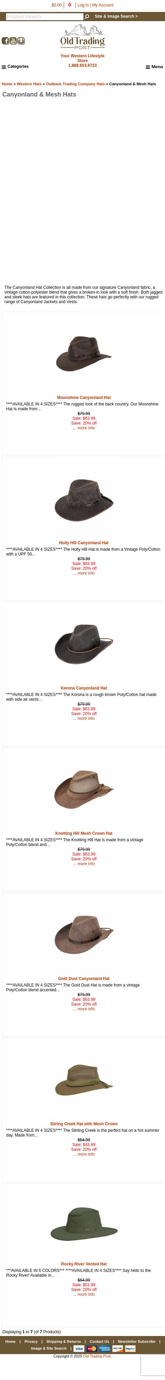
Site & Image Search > (116, 16)
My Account (102, 5)
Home (7, 84)
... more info (84, 428)
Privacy (31, 1341)
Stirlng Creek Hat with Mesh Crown (84, 1124)
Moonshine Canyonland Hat (83, 397)
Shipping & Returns (63, 1341)
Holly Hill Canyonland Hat (84, 542)
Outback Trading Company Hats (75, 84)
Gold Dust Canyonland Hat (83, 978)
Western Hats (29, 84)
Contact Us (99, 1341)
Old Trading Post (96, 1356)
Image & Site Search (49, 1348)
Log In (83, 5)
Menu (154, 67)
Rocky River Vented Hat (84, 1264)
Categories (15, 66)
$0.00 (62, 5)
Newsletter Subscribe (136, 1341)
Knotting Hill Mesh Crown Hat (83, 833)
